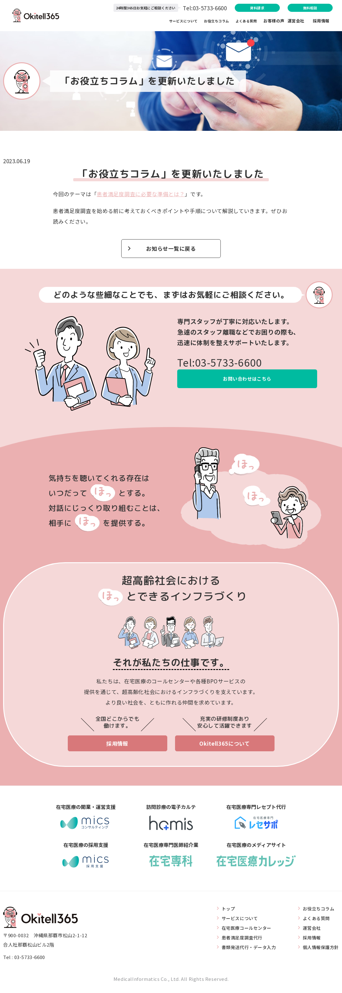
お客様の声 (273, 22)
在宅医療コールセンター (242, 930)
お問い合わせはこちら (247, 381)
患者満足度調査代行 (237, 940)
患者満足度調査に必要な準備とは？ (141, 194)
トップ (222, 911)
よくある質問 (247, 22)
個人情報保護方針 (319, 950)
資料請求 (226, 8)
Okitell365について (224, 746)
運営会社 (300, 22)
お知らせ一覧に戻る (171, 249)
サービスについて (182, 22)
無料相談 (298, 8)
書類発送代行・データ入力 (244, 950)
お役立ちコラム (217, 22)
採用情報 (321, 22)
